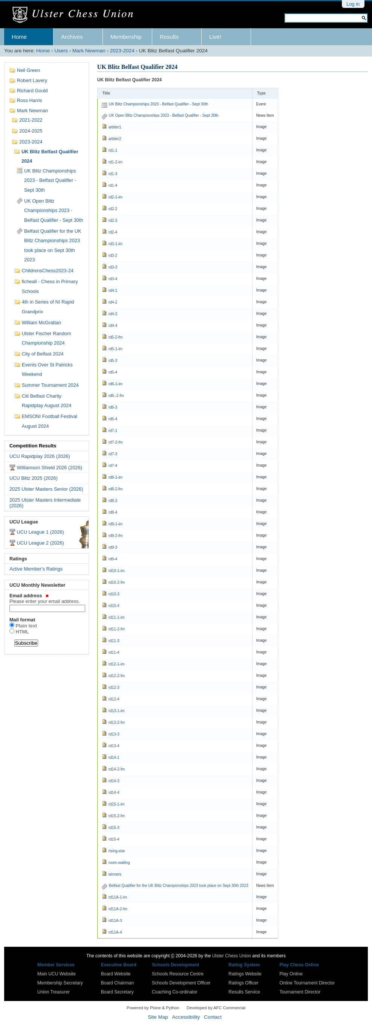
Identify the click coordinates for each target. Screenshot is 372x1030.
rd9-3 (113, 547)
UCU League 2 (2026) (40, 543)
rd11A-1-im (118, 897)
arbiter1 (115, 127)
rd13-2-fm (117, 722)
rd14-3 (114, 781)
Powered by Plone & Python (153, 1008)
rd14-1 (114, 757)
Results (169, 37)
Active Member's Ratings (36, 569)
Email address (46, 598)
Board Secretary (117, 992)
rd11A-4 (115, 932)
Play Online (290, 974)
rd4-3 (113, 314)
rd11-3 (114, 641)
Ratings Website (244, 974)
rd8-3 (113, 501)
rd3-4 (113, 279)
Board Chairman (117, 983)
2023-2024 (122, 50)
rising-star (117, 851)
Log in (353, 4)
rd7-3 (113, 454)
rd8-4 (113, 512)
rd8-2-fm (116, 489)
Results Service (244, 992)
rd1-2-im (115, 162)
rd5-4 (113, 372)
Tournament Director (299, 992)
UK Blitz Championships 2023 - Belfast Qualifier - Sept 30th (158, 104)
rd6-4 (113, 419)
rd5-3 (113, 361)
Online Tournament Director (307, 983)
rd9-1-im (115, 524)
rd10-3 (114, 594)
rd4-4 (113, 325)
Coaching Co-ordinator (174, 992)
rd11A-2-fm (118, 909)
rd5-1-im (115, 349)
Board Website (116, 974)
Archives (72, 37)
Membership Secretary (60, 983)
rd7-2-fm (116, 442)
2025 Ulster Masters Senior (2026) (46, 489)
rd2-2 (113, 209)
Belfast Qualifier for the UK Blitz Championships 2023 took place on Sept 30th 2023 (178, 886)
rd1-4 (113, 185)
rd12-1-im (117, 664)
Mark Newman (89, 50)
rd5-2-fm (116, 337)
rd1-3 (113, 174)
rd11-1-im (117, 617)
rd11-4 (114, 652)
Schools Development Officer (181, 983)
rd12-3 (114, 687)
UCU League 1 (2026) (40, 532)
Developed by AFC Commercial (216, 1008)
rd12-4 (114, 699)
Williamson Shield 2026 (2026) (49, 467)
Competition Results (32, 446)
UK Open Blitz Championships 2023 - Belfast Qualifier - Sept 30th (164, 115)
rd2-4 (113, 232)
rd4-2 (113, 302)
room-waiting (119, 863)
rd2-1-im (115, 197)
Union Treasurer (53, 992)
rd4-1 (113, 290)
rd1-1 (113, 150)
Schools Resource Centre (178, 974)
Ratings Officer (243, 983)
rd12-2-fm (117, 676)
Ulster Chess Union (231, 955)
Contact (213, 1017)
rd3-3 (113, 267)
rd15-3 (114, 828)
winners (115, 874)
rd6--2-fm (116, 396)
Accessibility (186, 1017)
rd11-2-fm (117, 629)
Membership (126, 37)
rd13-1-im (117, 711)
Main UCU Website (56, 974)
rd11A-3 (115, 921)
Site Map (158, 1017)
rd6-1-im (115, 384)
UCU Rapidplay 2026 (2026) (39, 456)
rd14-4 (114, 792)
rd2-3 (113, 220)
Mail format (22, 620)
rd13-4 (114, 746)
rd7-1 (113, 431)
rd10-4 (114, 606)
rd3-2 (113, 255)
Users (61, 50)
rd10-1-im (117, 571)
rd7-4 (113, 466)
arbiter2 (115, 139)
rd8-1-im (115, 477)
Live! (215, 37)
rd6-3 (113, 407)
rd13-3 (114, 734)
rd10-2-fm (117, 582)
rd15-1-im (117, 804)
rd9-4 (113, 559)
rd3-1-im (115, 244)
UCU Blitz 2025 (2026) (33, 478)
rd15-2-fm (117, 816)
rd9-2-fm (116, 536)
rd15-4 (114, 839)
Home (19, 37)
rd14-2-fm (117, 769)
